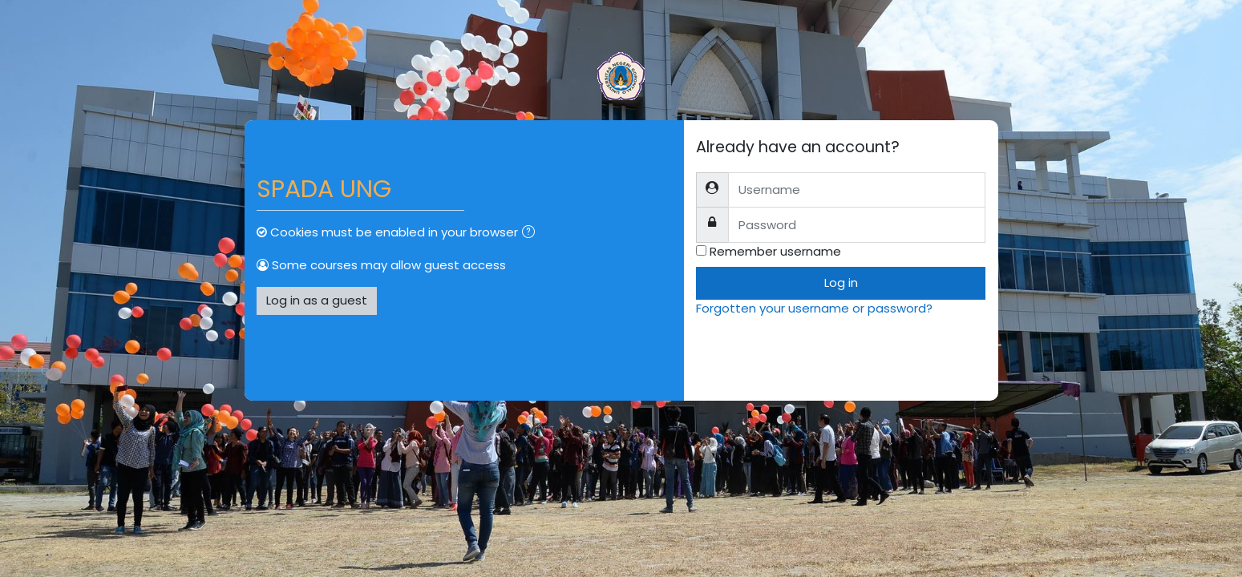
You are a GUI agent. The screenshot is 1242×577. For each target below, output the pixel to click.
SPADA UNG (324, 189)
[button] (531, 234)
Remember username (775, 251)
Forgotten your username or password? (814, 308)
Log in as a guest (316, 300)
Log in (841, 282)
